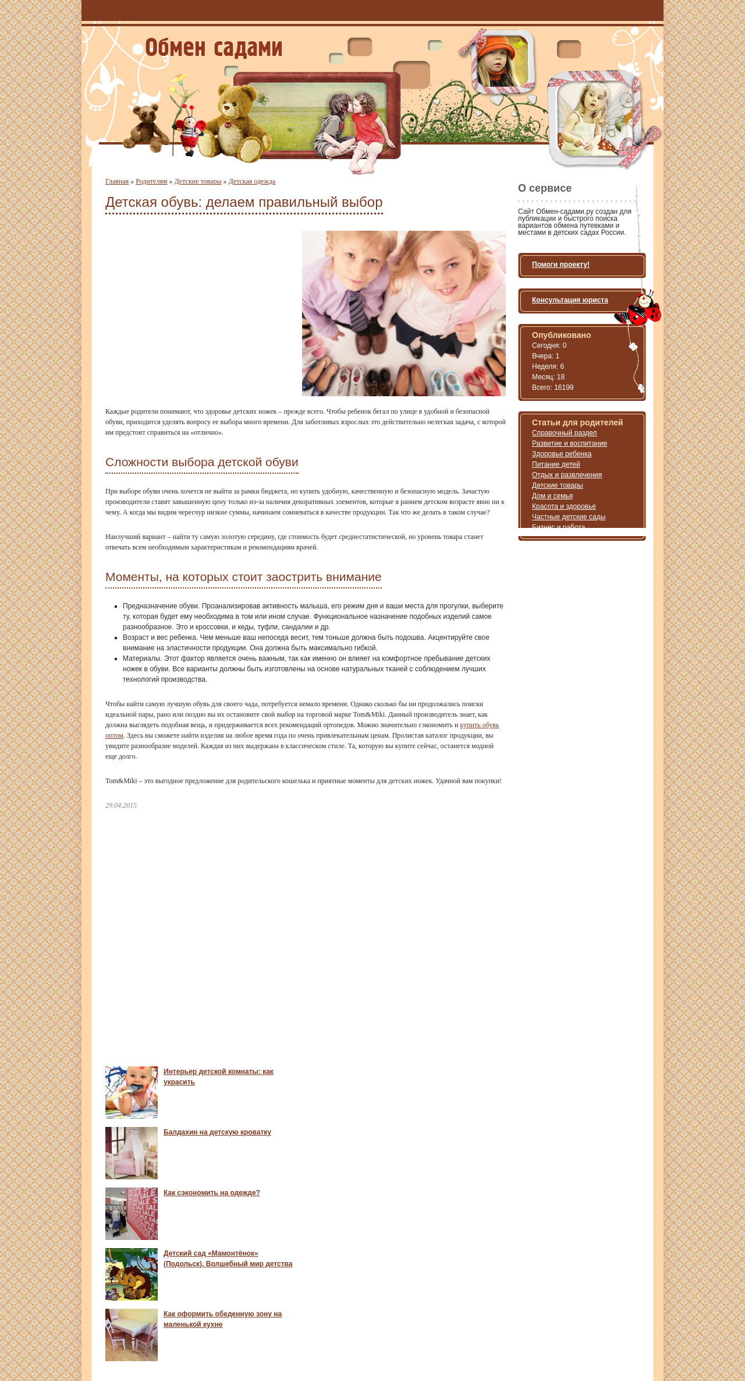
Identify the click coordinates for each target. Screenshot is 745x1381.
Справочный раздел (564, 433)
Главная (117, 181)
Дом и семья (552, 496)
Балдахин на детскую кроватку (217, 1132)
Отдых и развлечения (567, 475)
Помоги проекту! (561, 264)
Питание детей (556, 464)
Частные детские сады (568, 517)
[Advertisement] (203, 312)
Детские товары (198, 181)
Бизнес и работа (558, 527)
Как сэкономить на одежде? (212, 1193)
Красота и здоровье (564, 506)
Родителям (151, 181)
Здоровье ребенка (561, 454)
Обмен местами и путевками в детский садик (214, 48)
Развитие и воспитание (569, 443)
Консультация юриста (570, 300)
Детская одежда (251, 181)
